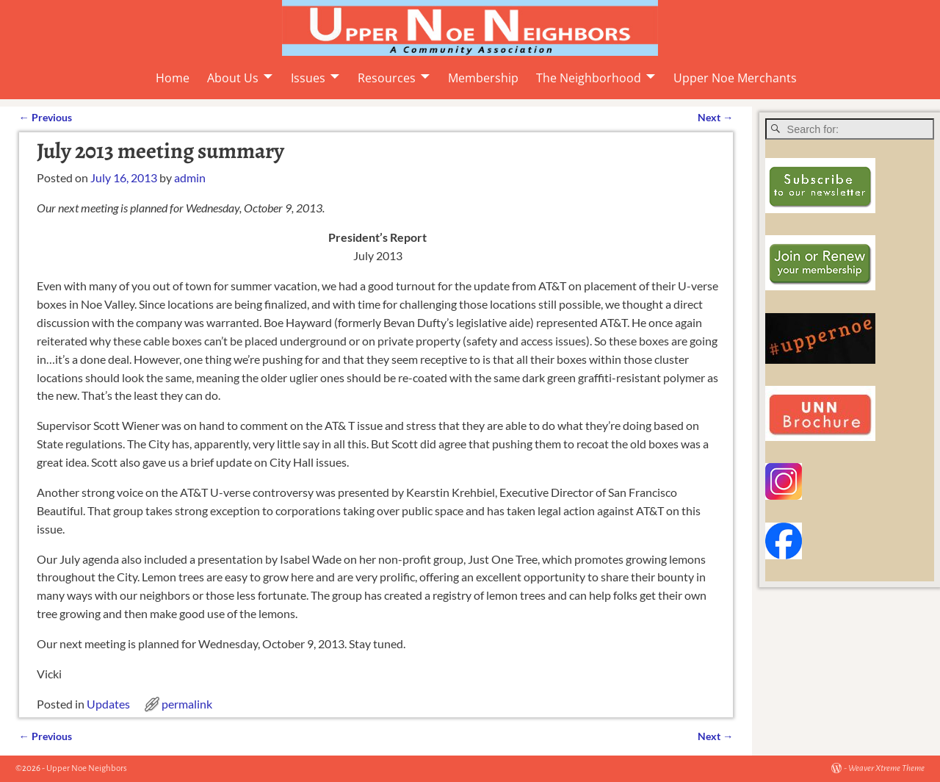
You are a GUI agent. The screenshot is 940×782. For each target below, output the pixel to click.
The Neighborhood (588, 78)
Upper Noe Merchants (735, 78)
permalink (187, 704)
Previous (45, 117)
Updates (108, 704)
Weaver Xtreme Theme (886, 768)
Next (715, 117)
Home (172, 78)
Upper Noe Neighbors (86, 768)
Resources (387, 78)
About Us (232, 78)
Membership (483, 78)
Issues (308, 78)
